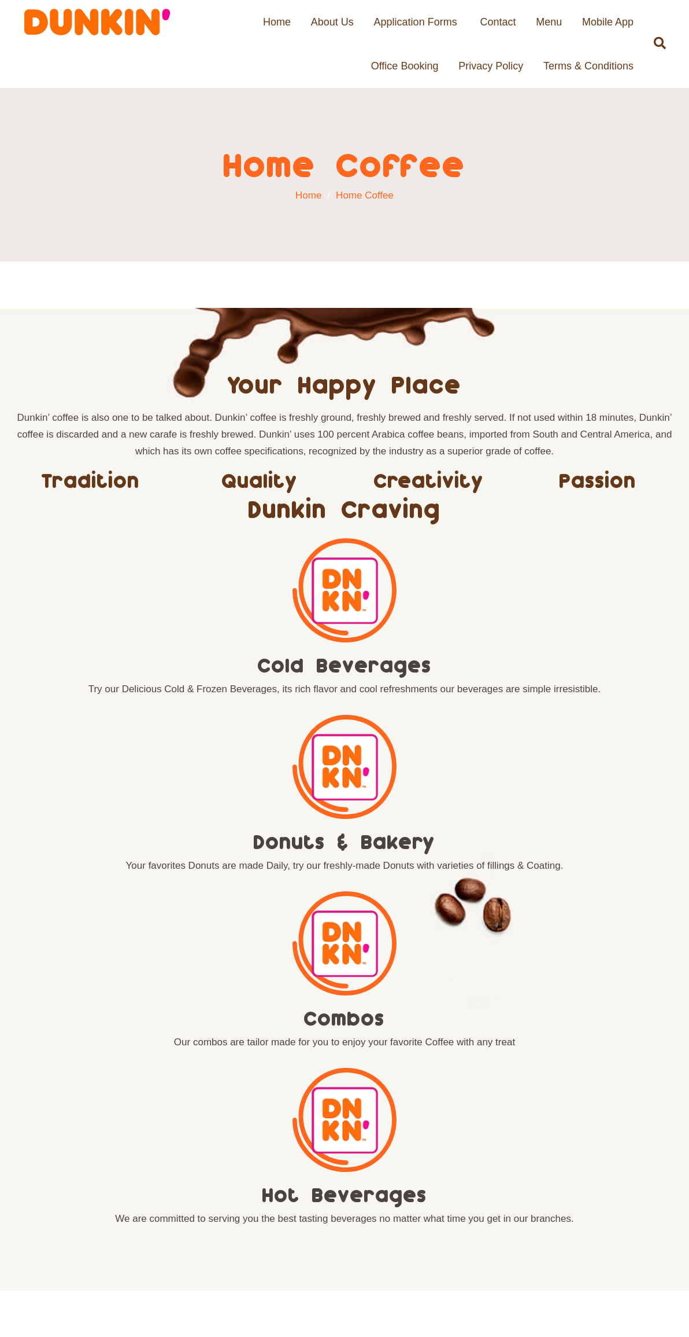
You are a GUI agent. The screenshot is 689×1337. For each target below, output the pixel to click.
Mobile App (608, 22)
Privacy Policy (490, 66)
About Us (332, 22)
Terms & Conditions (588, 66)
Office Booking (405, 66)
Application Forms (415, 22)
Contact (498, 22)
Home (277, 22)
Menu (549, 22)
